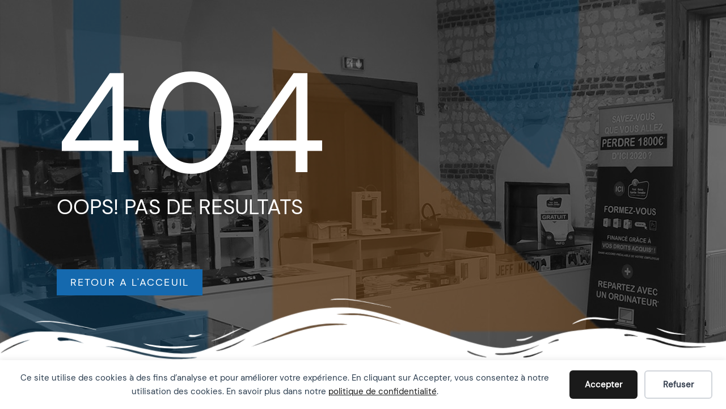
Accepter (603, 384)
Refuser (678, 384)
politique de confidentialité (382, 391)
